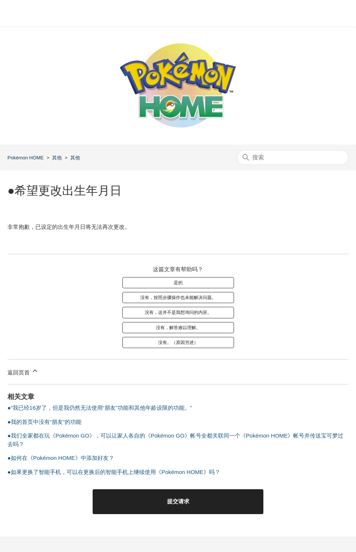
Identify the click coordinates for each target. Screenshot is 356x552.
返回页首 (23, 371)
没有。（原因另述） (178, 342)
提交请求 (178, 501)
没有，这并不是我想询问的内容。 (178, 312)
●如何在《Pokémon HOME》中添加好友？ (60, 458)
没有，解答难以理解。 (178, 327)
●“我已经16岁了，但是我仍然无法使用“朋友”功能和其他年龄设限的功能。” (99, 408)
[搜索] (293, 157)
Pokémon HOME (25, 157)
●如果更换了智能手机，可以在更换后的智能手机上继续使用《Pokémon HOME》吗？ (113, 472)
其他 (57, 157)
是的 (178, 282)
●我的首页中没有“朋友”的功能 (44, 422)
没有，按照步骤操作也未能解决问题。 (178, 297)
